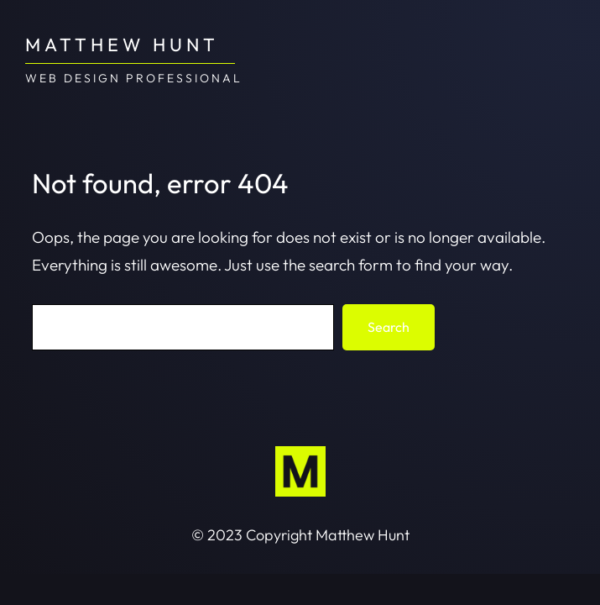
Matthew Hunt (122, 44)
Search (389, 326)
